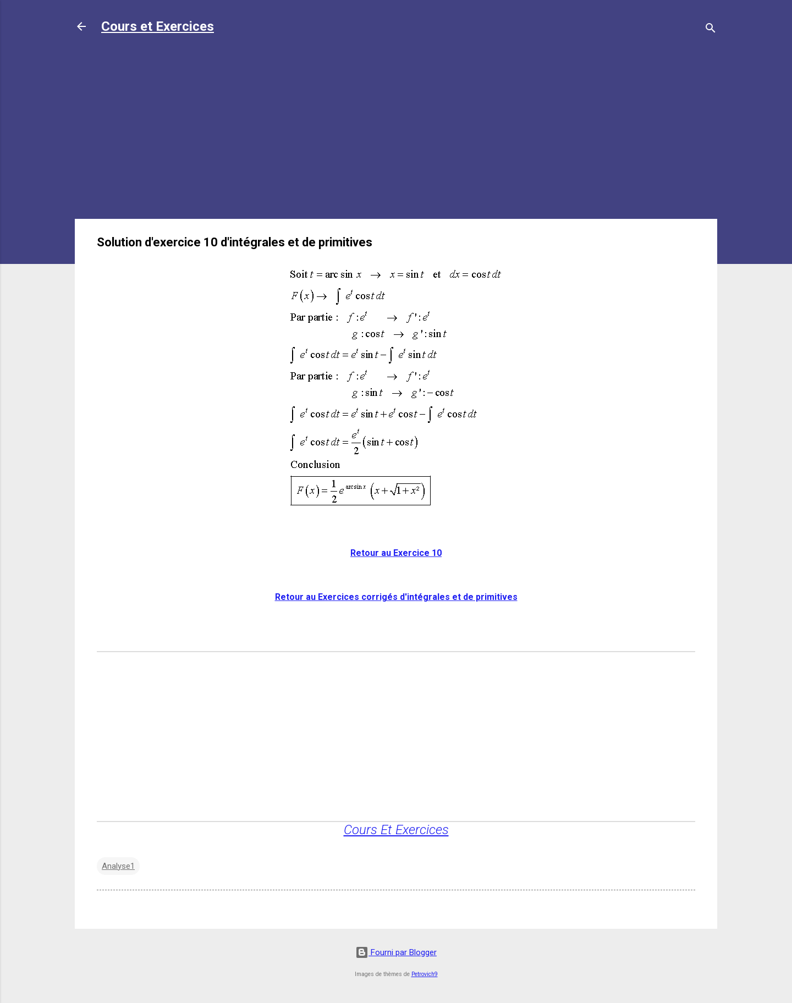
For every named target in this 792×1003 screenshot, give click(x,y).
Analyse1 (118, 866)
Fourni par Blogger (396, 952)
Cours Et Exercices (396, 829)
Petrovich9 (424, 974)
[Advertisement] (396, 133)
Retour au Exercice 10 (396, 553)
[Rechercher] (710, 30)
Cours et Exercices (157, 26)
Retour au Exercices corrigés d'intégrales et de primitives (396, 597)
